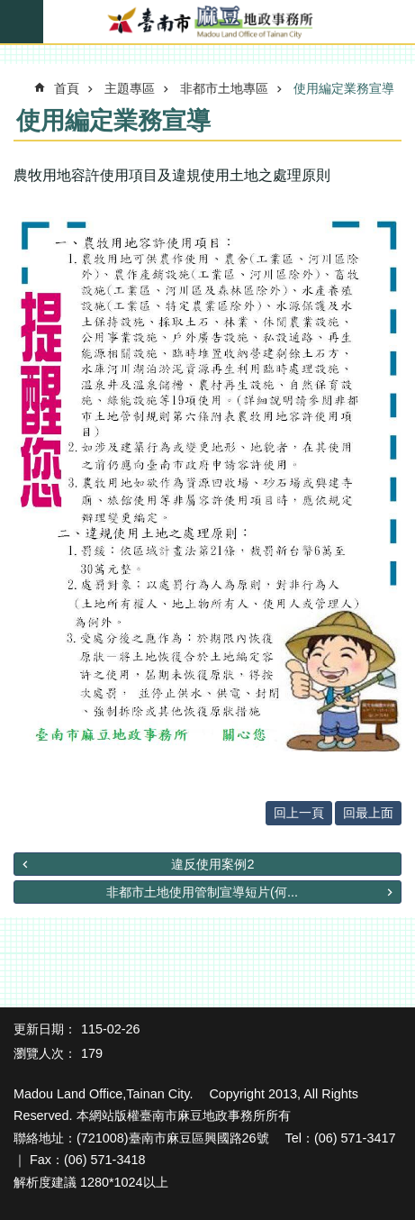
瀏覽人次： (45, 1053)
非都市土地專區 (224, 88)
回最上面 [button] (368, 813)
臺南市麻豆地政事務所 (207, 22)
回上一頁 (299, 813)
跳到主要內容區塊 (9, 9)
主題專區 (129, 88)
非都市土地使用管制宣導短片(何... (202, 892)
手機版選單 (21, 21)
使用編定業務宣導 (343, 88)
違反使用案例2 (212, 864)
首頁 (66, 88)
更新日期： (45, 1029)
